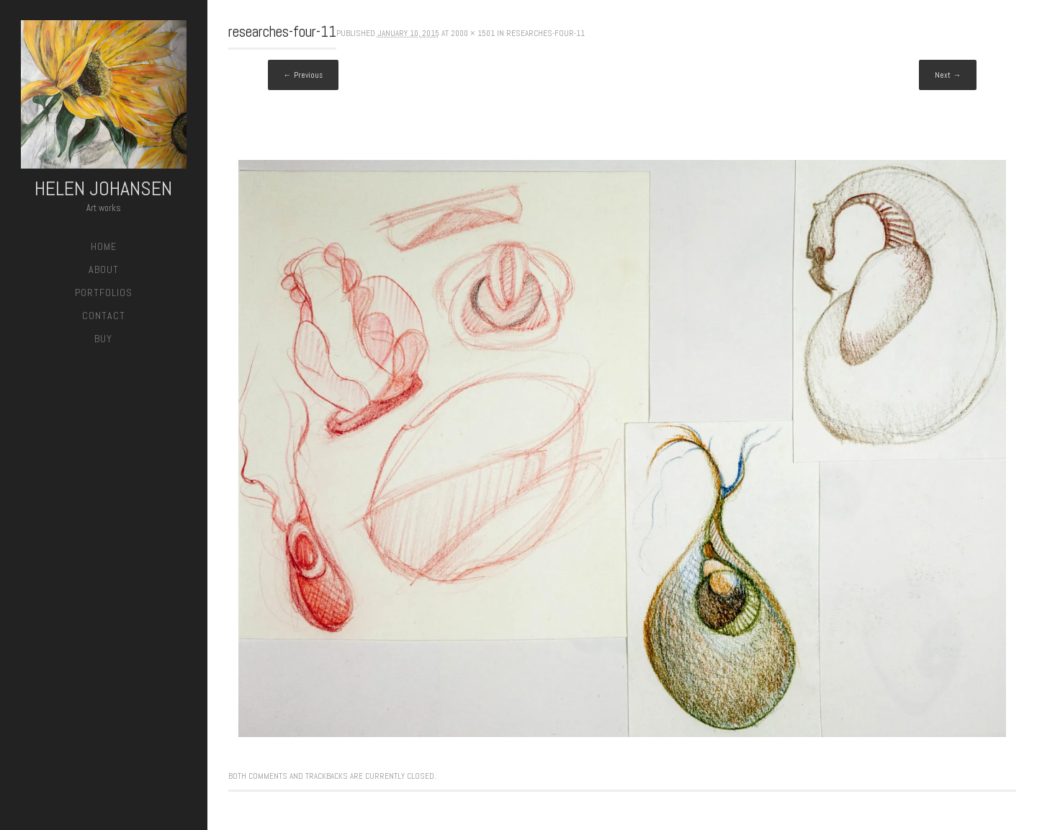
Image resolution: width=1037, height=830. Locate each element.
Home (104, 246)
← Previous (303, 75)
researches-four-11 (545, 33)
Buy (103, 338)
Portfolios (104, 292)
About (104, 269)
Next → (948, 75)
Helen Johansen (103, 188)
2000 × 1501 (473, 33)
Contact (103, 315)
